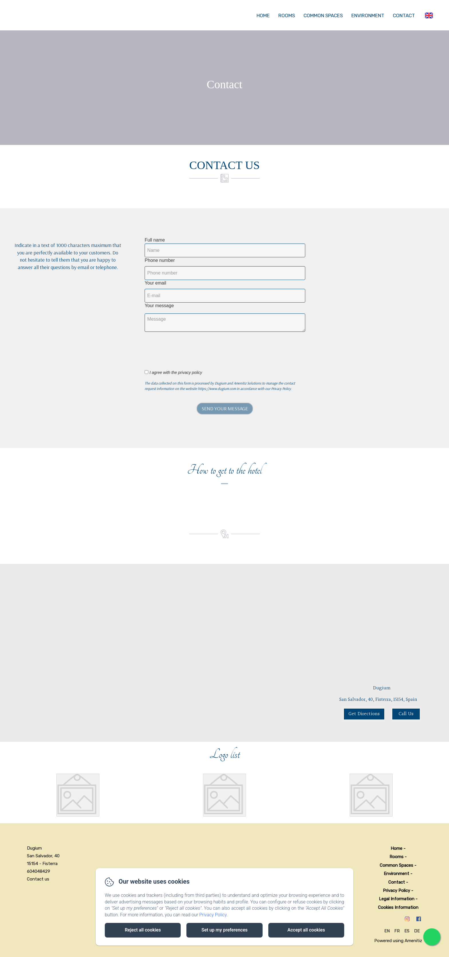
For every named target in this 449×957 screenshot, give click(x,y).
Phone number (160, 260)
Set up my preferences (224, 930)
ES (406, 931)
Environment (367, 15)
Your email (155, 283)
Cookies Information (398, 907)
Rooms (286, 15)
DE (417, 931)
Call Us (406, 714)
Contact (404, 15)
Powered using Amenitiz (398, 940)
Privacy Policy (396, 890)
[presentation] (192, 347)
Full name (155, 240)
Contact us (38, 879)
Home (263, 15)
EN (387, 931)
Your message (159, 305)
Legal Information (396, 898)
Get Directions (364, 714)
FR (397, 931)
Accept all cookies (306, 930)
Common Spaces (323, 15)
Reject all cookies (143, 930)
